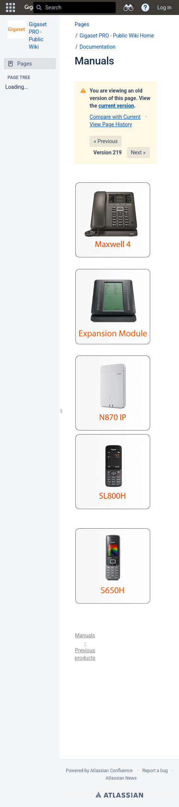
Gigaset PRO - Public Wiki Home (117, 36)
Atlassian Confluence (111, 770)
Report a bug (155, 770)
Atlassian (119, 795)
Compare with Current (115, 117)
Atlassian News (121, 778)
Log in (164, 7)
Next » (138, 152)
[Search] (39, 7)
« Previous (106, 141)
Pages (82, 24)
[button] (10, 7)
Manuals (94, 61)
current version (116, 106)
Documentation (98, 47)
